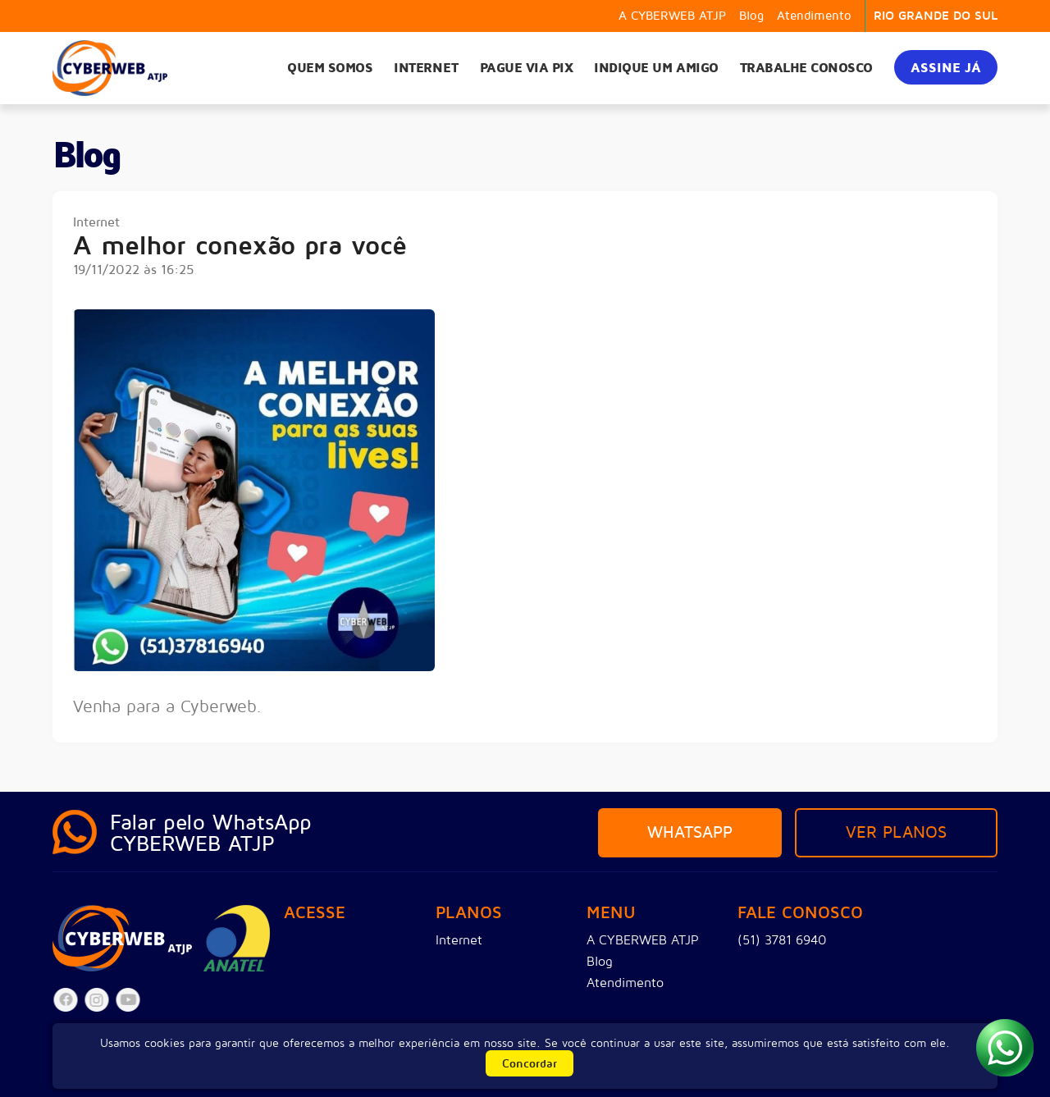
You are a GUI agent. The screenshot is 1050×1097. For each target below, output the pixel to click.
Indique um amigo (656, 68)
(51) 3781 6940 (782, 940)
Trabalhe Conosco (806, 68)
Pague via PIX (526, 68)
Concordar (529, 1064)
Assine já (946, 68)
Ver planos (896, 833)
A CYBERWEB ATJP (672, 15)
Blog (751, 15)
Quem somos (329, 68)
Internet (426, 68)
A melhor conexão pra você (240, 246)
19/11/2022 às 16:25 (133, 270)
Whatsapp (690, 833)
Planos (469, 913)
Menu (611, 913)
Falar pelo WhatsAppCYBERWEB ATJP (211, 833)
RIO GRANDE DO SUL (936, 15)
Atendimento (814, 15)
